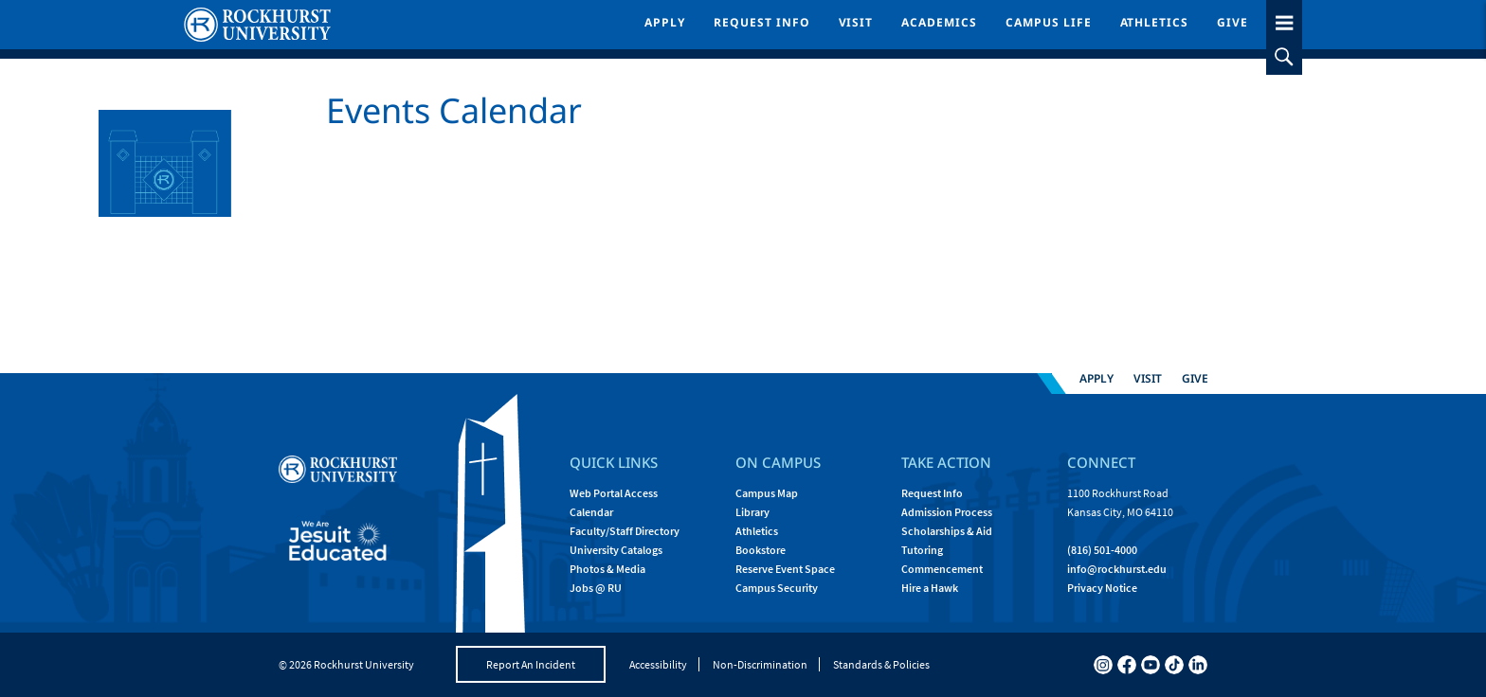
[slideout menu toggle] (1284, 19)
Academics (939, 22)
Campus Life (1049, 22)
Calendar (591, 512)
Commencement (942, 569)
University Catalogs (616, 550)
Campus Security (776, 588)
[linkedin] (1197, 664)
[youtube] (1150, 664)
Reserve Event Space (785, 569)
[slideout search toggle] (1284, 57)
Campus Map (766, 493)
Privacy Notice (1102, 588)
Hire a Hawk (929, 588)
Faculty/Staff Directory (625, 531)
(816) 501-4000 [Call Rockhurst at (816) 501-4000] (1102, 550)
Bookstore (760, 550)
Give (1232, 22)
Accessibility (658, 664)
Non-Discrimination (760, 664)
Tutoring (922, 550)
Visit (856, 22)
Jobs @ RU (596, 588)
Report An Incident (530, 664)
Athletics (1154, 22)
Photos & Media (607, 569)
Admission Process (946, 512)
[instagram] (1103, 664)
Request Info (762, 22)
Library (752, 512)
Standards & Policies (881, 664)
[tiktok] (1174, 664)
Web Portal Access (614, 493)
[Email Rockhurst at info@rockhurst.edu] (1117, 569)
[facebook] (1126, 664)
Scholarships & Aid (946, 531)
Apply (664, 22)
